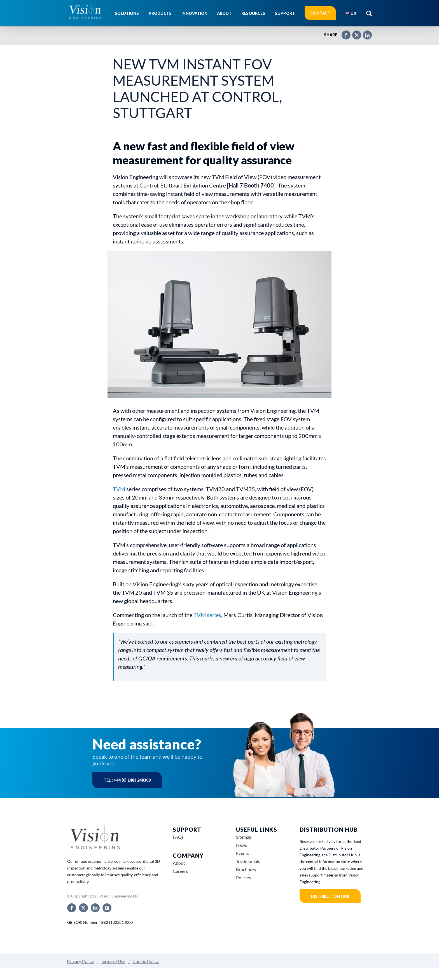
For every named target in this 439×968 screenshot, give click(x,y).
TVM (119, 489)
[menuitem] (350, 13)
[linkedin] (95, 907)
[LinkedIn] (364, 32)
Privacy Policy (80, 961)
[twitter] (83, 907)
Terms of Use (113, 961)
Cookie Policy (145, 961)
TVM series (207, 614)
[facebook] (71, 907)
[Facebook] (343, 32)
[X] (353, 32)
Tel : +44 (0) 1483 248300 (127, 780)
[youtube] (106, 907)
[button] (369, 13)
